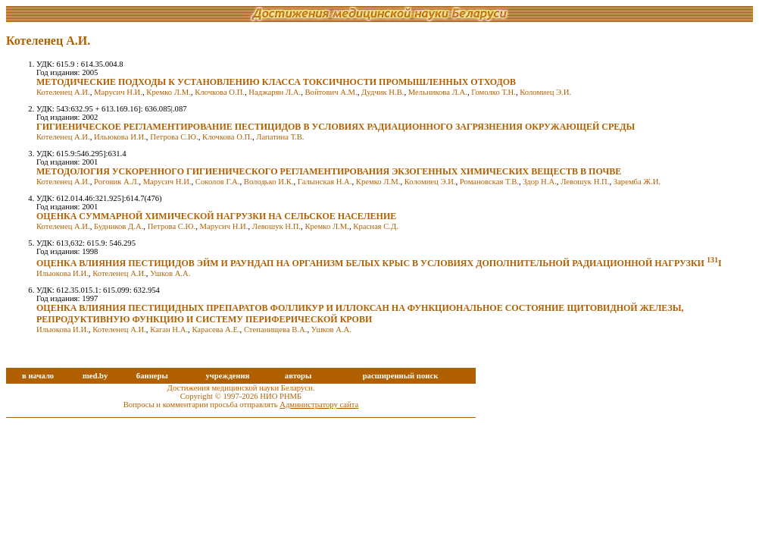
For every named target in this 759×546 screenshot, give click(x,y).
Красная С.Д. (375, 226)
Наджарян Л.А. (274, 92)
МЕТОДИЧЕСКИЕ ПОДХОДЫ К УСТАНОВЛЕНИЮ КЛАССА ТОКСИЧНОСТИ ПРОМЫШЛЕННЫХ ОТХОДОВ (276, 82)
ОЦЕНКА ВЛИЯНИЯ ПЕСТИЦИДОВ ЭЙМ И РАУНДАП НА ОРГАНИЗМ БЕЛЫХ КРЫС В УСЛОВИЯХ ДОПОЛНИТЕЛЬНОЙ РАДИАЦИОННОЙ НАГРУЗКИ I (379, 263)
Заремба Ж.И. (637, 181)
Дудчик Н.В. (382, 92)
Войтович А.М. (331, 92)
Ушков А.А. (170, 273)
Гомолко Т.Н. (493, 92)
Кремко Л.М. (168, 92)
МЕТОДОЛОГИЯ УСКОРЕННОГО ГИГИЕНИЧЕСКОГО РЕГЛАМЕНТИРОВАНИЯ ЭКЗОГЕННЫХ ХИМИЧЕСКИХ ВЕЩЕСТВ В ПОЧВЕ (328, 171)
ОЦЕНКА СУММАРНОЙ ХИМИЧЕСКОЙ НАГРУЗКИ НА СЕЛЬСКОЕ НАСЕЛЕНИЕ (216, 216)
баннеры (152, 376)
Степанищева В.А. (276, 329)
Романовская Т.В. (489, 181)
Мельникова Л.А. (437, 92)
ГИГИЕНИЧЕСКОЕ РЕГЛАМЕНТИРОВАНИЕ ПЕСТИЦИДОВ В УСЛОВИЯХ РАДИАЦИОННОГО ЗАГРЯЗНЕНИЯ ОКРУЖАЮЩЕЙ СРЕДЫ (335, 126)
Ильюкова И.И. (120, 137)
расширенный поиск (401, 376)
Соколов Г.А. (217, 181)
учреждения (227, 376)
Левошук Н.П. (585, 181)
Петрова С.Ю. (174, 137)
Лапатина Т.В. (280, 137)
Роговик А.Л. (116, 181)
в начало (38, 376)
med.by (95, 376)
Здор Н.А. (540, 181)
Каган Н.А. (169, 329)
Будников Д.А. (118, 226)
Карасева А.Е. (215, 329)
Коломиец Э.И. (545, 92)
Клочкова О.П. (220, 92)
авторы (298, 376)
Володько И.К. (269, 181)
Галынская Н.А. (325, 181)
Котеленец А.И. (63, 92)
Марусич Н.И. (118, 92)
